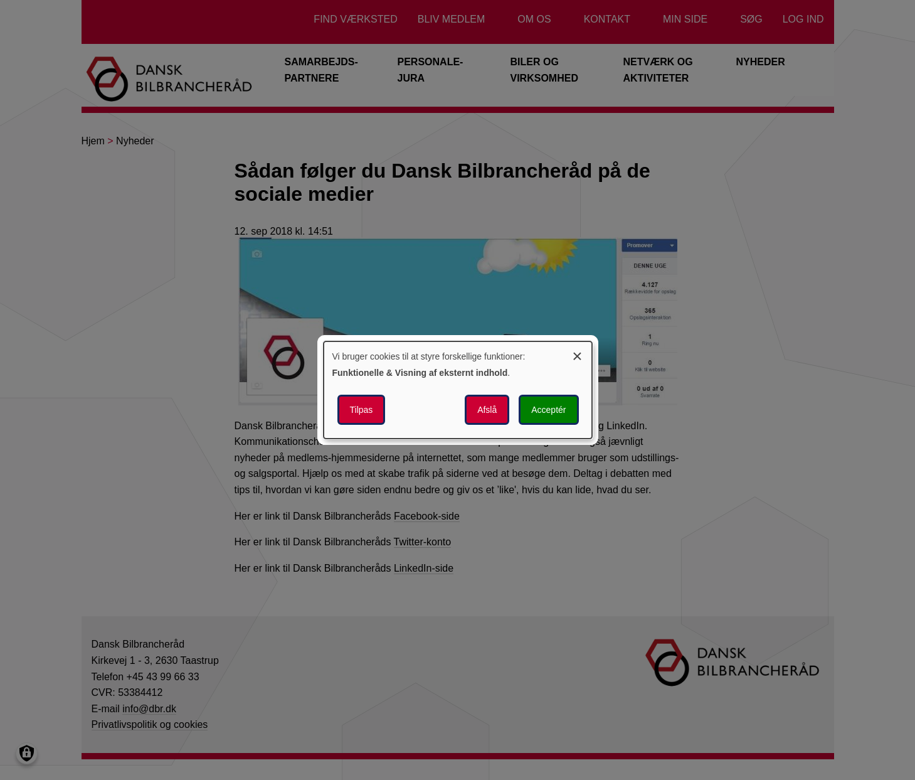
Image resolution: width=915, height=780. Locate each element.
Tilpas (361, 410)
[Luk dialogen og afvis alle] (577, 354)
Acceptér (548, 410)
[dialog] (458, 390)
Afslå (487, 410)
